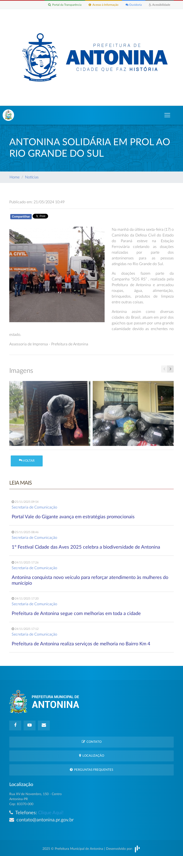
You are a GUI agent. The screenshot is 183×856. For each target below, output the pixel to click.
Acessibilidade (159, 4)
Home (15, 177)
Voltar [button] (27, 460)
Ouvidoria (134, 4)
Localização (91, 755)
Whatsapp (64, 217)
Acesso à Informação (103, 4)
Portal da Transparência (64, 4)
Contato (92, 742)
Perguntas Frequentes (91, 769)
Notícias (32, 177)
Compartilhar (21, 216)
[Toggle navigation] (167, 115)
